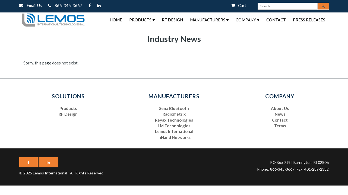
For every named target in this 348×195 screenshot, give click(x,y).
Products (140, 19)
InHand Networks (174, 137)
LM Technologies (174, 125)
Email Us (31, 5)
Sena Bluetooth (174, 108)
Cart (238, 5)
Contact (276, 19)
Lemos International (174, 131)
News (280, 114)
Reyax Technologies (174, 120)
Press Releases (309, 19)
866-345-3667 (65, 5)
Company (246, 19)
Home (116, 19)
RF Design (172, 19)
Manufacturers (207, 19)
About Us (280, 108)
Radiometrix (174, 114)
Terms (280, 125)
